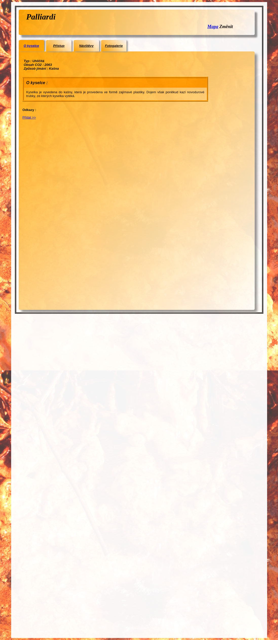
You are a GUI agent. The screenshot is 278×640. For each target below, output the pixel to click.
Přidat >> (29, 117)
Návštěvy (86, 46)
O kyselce (31, 46)
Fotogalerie (114, 46)
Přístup (59, 46)
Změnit (226, 26)
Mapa (212, 26)
